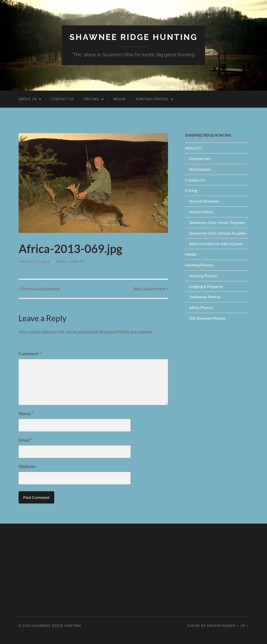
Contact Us (62, 99)
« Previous (39, 288)
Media (119, 99)
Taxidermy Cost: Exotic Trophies (217, 222)
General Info (200, 158)
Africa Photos (201, 307)
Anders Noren (221, 626)
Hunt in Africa (201, 211)
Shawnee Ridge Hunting (133, 37)
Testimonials (200, 169)
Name (26, 413)
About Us (28, 99)
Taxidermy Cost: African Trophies (218, 233)
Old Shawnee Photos (207, 318)
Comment (30, 353)
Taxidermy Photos (204, 296)
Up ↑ (244, 626)
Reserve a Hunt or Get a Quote (216, 243)
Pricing (91, 99)
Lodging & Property (206, 286)
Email (25, 440)
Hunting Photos (152, 99)
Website (27, 466)
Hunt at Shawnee (204, 201)
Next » (151, 288)
